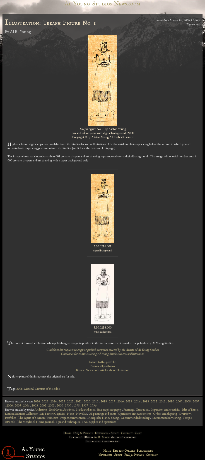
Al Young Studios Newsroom (102, 3)
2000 (60, 405)
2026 (37, 401)
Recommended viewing (166, 418)
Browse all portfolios (102, 366)
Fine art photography (109, 409)
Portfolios (10, 418)
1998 (76, 405)
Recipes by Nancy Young (103, 418)
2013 (145, 401)
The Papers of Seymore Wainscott (38, 418)
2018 (104, 401)
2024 (53, 401)
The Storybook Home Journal (35, 422)
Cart (138, 433)
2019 (95, 401)
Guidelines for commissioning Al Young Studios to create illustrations (102, 354)
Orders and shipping (165, 413)
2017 (112, 401)
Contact (127, 433)
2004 (26, 405)
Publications (145, 450)
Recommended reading (135, 418)
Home (67, 433)
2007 (196, 401)
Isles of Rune (190, 409)
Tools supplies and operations (99, 422)
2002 (43, 405)
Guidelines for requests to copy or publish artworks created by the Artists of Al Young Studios (102, 350)
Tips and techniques (68, 422)
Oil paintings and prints (102, 413)
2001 (51, 405)
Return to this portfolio (102, 362)
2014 (137, 401)
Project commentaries (73, 418)
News (70, 413)
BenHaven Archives (61, 409)
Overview (185, 413)
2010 (171, 401)
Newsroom (102, 433)
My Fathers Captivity (52, 413)
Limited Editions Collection (21, 413)
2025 (45, 401)
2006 (9, 405)
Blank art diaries (85, 409)
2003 (34, 405)
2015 (129, 401)
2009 (179, 401)
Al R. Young (102, 437)
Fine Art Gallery (124, 450)
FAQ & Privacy (83, 433)
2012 (154, 401)
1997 (85, 405)
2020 (87, 401)
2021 (78, 401)
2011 (162, 401)
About (115, 433)
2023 (62, 401)
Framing (128, 409)
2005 (18, 405)
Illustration (142, 409)
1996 (93, 405)
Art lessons (40, 409)
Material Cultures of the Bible (42, 389)
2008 (19, 389)
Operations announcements (134, 413)
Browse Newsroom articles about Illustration (102, 370)
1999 (68, 405)
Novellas (81, 413)
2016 (120, 401)
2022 (70, 401)
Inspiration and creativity (165, 409)
